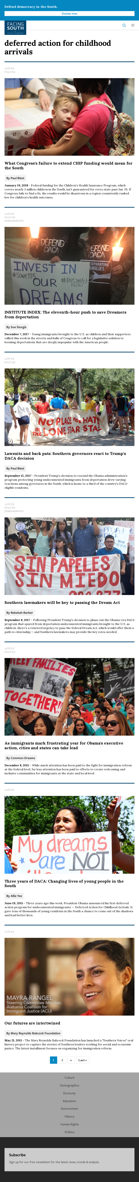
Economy (69, 1093)
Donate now (69, 13)
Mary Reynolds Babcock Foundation (35, 1033)
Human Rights (69, 1124)
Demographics (14, 220)
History (69, 1116)
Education (69, 1101)
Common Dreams (23, 758)
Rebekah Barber (22, 612)
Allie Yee (16, 896)
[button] (133, 25)
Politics (10, 72)
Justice (9, 68)
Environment (69, 1108)
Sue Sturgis (18, 327)
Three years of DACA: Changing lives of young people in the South (64, 883)
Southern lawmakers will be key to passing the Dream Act (62, 602)
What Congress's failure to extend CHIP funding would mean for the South (68, 165)
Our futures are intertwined (32, 1023)
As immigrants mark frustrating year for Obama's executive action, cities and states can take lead (64, 745)
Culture (70, 1077)
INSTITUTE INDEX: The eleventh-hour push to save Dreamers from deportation (65, 314)
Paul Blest (17, 178)
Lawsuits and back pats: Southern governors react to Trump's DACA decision (65, 456)
